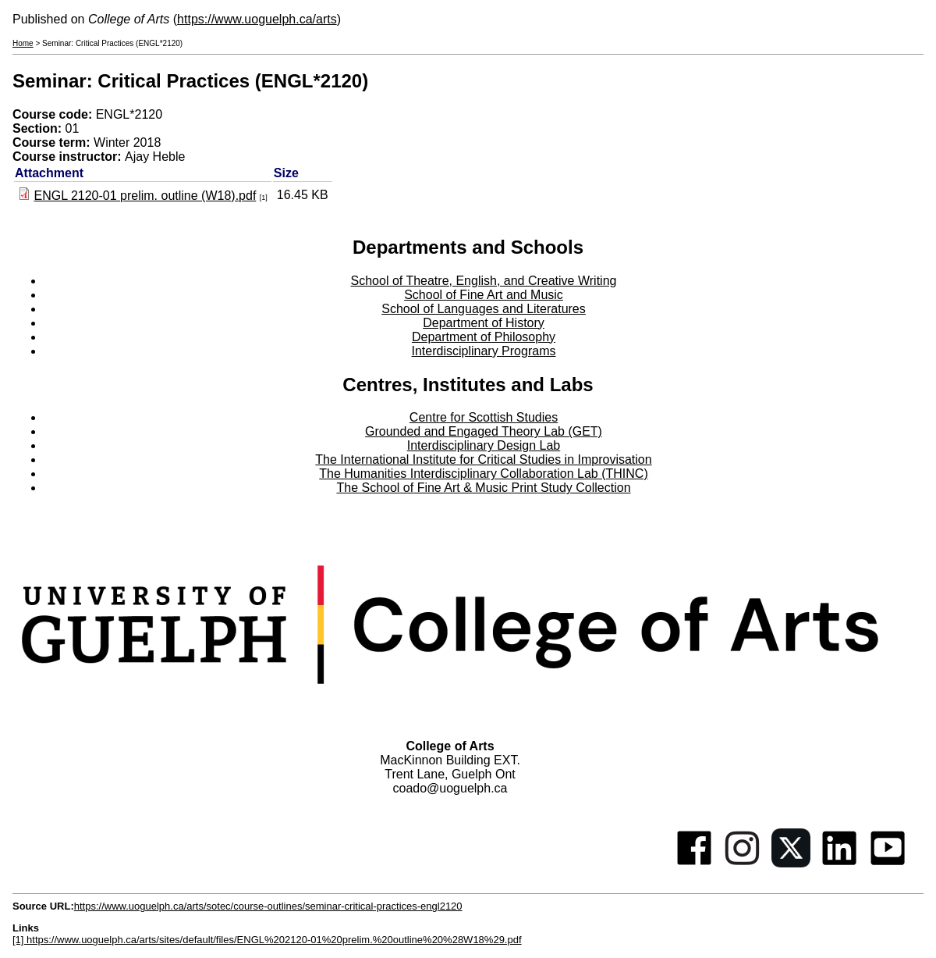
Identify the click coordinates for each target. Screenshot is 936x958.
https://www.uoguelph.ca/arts (257, 19)
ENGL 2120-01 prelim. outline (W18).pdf (145, 195)
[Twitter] (790, 863)
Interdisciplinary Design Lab (484, 445)
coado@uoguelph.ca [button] (449, 788)
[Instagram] (742, 863)
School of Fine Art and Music (483, 294)
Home (23, 43)
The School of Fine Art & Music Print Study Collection (483, 487)
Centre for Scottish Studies (484, 417)
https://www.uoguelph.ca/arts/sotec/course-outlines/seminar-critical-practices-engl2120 (268, 906)
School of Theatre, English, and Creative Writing (484, 280)
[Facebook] (694, 863)
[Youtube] (887, 863)
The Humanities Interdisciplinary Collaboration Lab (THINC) (483, 473)
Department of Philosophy (483, 337)
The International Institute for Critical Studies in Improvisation (483, 459)
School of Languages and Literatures (483, 308)
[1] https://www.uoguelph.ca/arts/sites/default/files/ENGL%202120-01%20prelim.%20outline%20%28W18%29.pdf (267, 940)
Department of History (483, 322)
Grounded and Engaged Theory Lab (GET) (483, 431)
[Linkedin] (839, 863)
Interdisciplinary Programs (484, 351)
